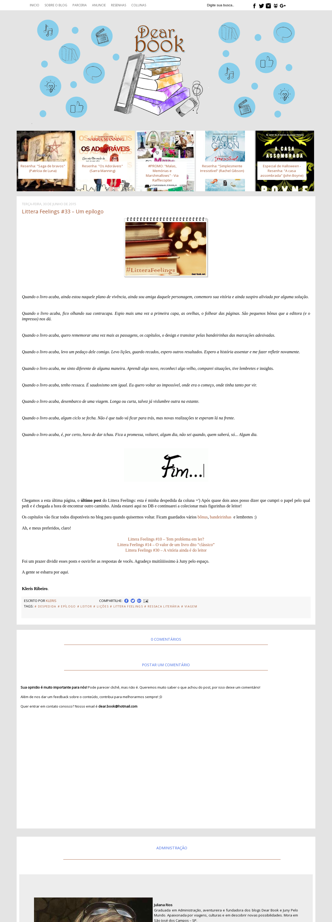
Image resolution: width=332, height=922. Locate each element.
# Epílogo (67, 606)
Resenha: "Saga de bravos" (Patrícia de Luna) (43, 168)
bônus (203, 517)
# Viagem (189, 606)
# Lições (101, 606)
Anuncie (99, 5)
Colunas (138, 5)
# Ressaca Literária (162, 606)
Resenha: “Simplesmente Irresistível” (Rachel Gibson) (222, 168)
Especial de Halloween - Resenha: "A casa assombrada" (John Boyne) (281, 171)
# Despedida (45, 606)
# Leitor (84, 606)
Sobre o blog (56, 5)
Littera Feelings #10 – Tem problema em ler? (166, 539)
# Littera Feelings (126, 606)
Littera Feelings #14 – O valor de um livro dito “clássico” (166, 544)
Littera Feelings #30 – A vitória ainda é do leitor (166, 550)
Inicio (34, 5)
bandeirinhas (221, 517)
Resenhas (118, 5)
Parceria (80, 5)
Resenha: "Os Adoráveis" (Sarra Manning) (102, 168)
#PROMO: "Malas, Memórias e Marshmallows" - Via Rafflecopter (162, 173)
